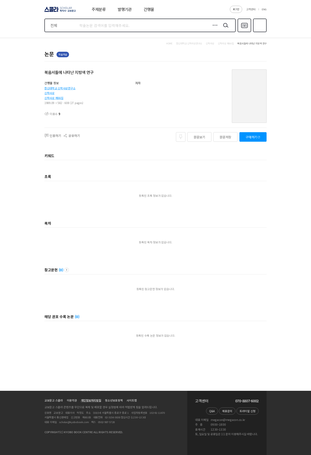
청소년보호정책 (114, 400)
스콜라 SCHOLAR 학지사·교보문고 (59, 11)
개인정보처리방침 (91, 400)
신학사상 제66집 (53, 98)
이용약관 (72, 400)
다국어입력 (244, 31)
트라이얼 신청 (247, 411)
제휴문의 (227, 411)
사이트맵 (132, 400)
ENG (264, 9)
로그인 (236, 9)
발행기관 (125, 9)
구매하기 (251, 137)
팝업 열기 (66, 270)
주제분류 (99, 9)
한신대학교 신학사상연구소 (59, 88)
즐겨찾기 (259, 31)
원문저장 (225, 137)
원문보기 (199, 137)
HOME (169, 43)
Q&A (212, 411)
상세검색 (213, 28)
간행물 (149, 9)
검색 (224, 28)
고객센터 (250, 9)
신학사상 (49, 93)
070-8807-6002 (247, 401)
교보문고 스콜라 (53, 400)
